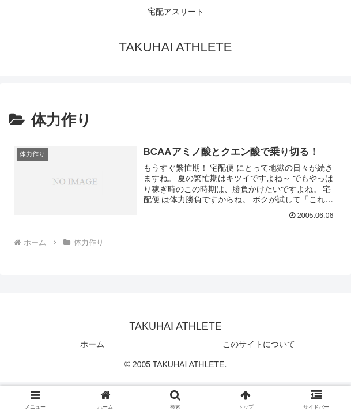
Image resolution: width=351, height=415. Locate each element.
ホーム (92, 344)
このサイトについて (258, 344)
